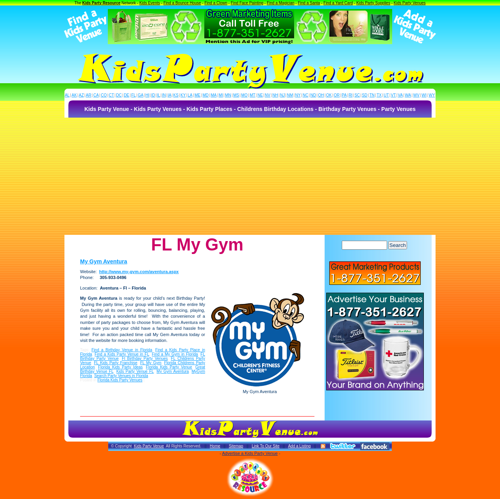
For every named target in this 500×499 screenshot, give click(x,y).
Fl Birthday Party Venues (145, 358)
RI (350, 95)
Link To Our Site (265, 446)
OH (321, 95)
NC (305, 95)
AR (88, 95)
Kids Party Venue (149, 446)
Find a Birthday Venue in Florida (121, 350)
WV (416, 95)
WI (423, 95)
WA (408, 95)
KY (183, 95)
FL (133, 95)
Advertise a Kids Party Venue (249, 453)
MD (206, 95)
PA (344, 95)
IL (158, 95)
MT (252, 95)
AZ (81, 95)
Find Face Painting (247, 3)
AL (67, 95)
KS (176, 95)
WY (432, 95)
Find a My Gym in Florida (175, 354)
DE (126, 95)
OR (337, 95)
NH (275, 95)
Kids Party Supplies (373, 3)
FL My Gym (150, 363)
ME (197, 95)
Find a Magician (281, 3)
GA (140, 95)
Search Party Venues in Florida (121, 376)
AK (74, 95)
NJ (282, 95)
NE (260, 95)
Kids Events (149, 3)
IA (169, 95)
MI (221, 95)
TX (379, 95)
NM (290, 95)
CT (111, 95)
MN (228, 95)
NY (297, 95)
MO (244, 95)
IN (164, 95)
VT (393, 95)
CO (104, 95)
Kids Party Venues (410, 3)
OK (329, 95)
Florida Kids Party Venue (169, 367)
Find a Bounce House (182, 3)
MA (214, 95)
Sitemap (236, 446)
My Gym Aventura (103, 261)
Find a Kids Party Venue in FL (122, 354)
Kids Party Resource (101, 3)
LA (190, 95)
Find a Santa (309, 3)
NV (267, 95)
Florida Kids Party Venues (119, 380)
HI (147, 95)
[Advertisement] (250, 176)
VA (400, 95)
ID (153, 95)
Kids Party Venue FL (135, 371)
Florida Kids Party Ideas (120, 367)
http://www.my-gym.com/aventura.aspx (139, 271)
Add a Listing (299, 446)
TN (372, 95)
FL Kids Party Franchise (116, 363)
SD (365, 95)
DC (118, 95)
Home (215, 446)
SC (357, 95)
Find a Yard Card (338, 3)
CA (96, 95)
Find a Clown (215, 3)
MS (236, 95)
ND (313, 95)
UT (386, 95)
